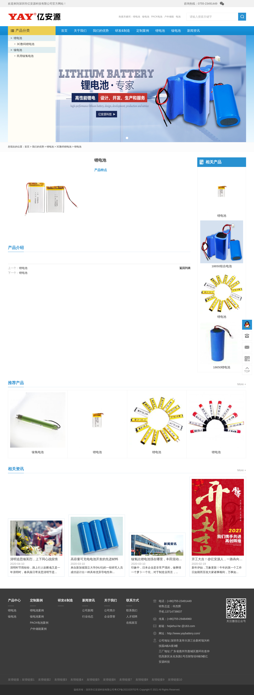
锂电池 (136, 16)
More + (241, 384)
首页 (64, 30)
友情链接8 (142, 679)
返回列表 (184, 268)
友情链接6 (109, 679)
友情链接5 (93, 679)
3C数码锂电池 (25, 44)
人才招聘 (131, 616)
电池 (178, 16)
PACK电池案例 (39, 622)
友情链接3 (60, 679)
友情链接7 (125, 679)
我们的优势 (101, 30)
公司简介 (109, 610)
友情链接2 (44, 679)
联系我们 (131, 610)
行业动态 (87, 616)
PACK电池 (156, 16)
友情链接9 (158, 679)
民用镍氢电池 (25, 55)
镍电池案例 (37, 616)
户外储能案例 (38, 628)
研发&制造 (122, 30)
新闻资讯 (193, 30)
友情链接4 (76, 679)
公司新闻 (87, 610)
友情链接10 (175, 679)
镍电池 (145, 16)
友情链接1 (28, 679)
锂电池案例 (37, 610)
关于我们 (80, 30)
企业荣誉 (109, 616)
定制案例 (142, 30)
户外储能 (169, 16)
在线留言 (131, 622)
